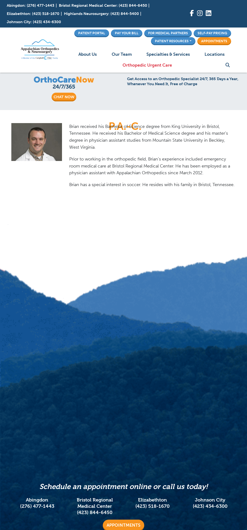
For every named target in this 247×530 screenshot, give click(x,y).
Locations (215, 54)
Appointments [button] (214, 41)
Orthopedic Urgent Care (147, 65)
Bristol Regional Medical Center (88, 5)
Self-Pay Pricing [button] (212, 33)
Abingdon (16, 5)
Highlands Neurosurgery (86, 13)
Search (227, 65)
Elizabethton (18, 13)
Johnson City (19, 22)
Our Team (122, 54)
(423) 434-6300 (47, 22)
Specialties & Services (168, 54)
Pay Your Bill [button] (126, 33)
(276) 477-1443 (40, 5)
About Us (87, 54)
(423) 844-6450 (133, 5)
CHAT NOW (64, 97)
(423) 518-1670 (45, 13)
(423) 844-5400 (124, 13)
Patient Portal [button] (91, 33)
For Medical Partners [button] (168, 33)
